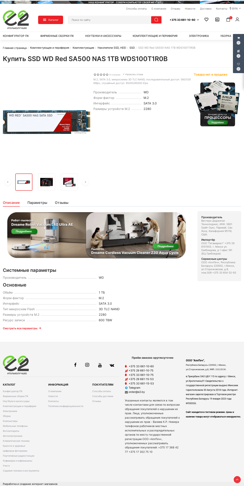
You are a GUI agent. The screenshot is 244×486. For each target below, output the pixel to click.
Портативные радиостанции (18, 455)
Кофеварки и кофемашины (17, 460)
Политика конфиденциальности (65, 406)
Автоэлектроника (12, 435)
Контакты (53, 401)
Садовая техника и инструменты (21, 470)
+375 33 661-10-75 (141, 374)
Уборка (225, 35)
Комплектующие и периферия (155, 35)
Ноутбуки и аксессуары (103, 35)
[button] (235, 8)
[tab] (13, 203)
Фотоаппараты (11, 430)
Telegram (132, 387)
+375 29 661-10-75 (141, 370)
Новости (53, 396)
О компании (54, 391)
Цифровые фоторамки (15, 450)
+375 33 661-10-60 (141, 366)
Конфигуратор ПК (16, 35)
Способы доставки (102, 396)
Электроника (199, 35)
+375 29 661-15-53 (141, 379)
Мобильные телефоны (15, 426)
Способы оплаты (101, 391)
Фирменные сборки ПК (57, 35)
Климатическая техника (16, 440)
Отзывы (96, 401)
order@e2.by (137, 391)
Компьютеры (10, 421)
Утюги (6, 465)
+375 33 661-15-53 (141, 383)
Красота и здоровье (14, 445)
